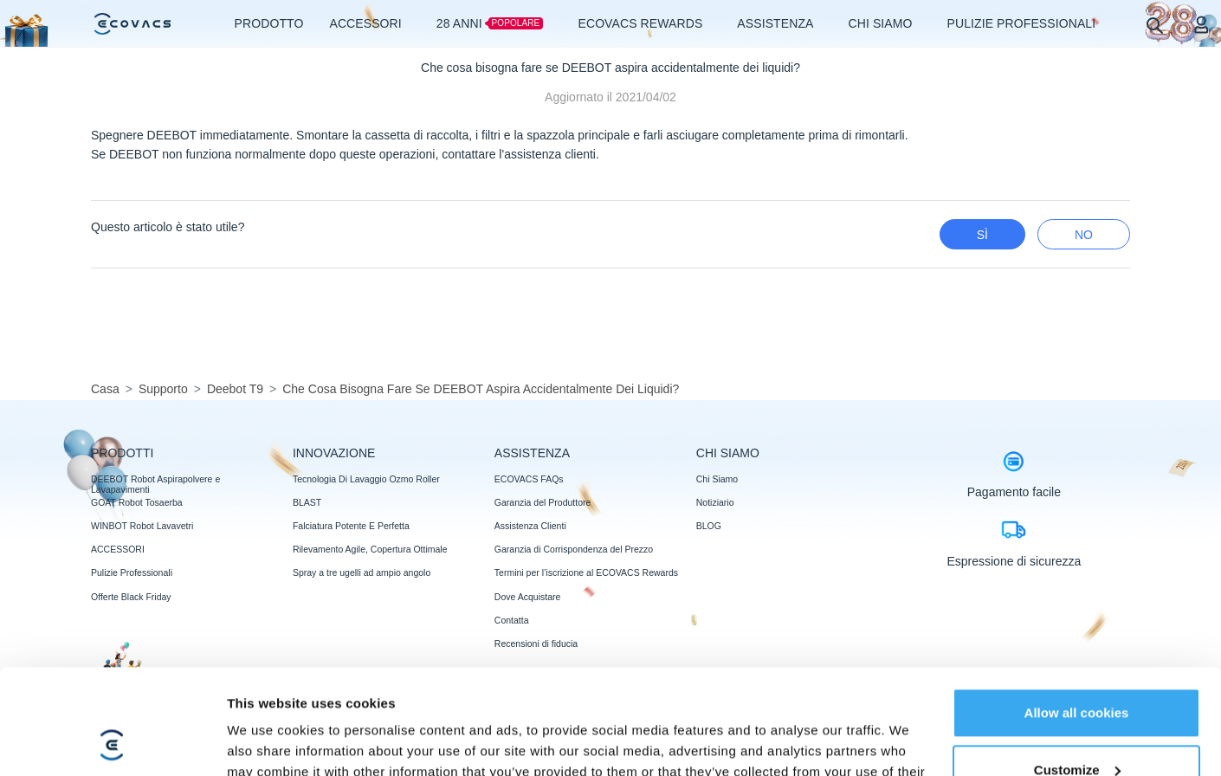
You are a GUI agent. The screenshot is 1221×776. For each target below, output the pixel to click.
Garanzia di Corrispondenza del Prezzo (573, 549)
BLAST (307, 502)
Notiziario (715, 502)
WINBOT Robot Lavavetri (142, 526)
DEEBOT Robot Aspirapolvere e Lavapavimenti (155, 484)
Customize (1077, 670)
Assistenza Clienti (530, 526)
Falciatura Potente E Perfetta (351, 526)
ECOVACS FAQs (529, 479)
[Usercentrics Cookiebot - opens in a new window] (112, 742)
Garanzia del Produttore (542, 502)
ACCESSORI (118, 549)
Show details (267, 741)
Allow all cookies (1076, 614)
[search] (1154, 25)
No (1084, 235)
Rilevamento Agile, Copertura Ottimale (370, 549)
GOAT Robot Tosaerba (137, 502)
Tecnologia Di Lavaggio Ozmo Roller (366, 479)
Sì (982, 235)
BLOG (708, 526)
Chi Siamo (717, 479)
